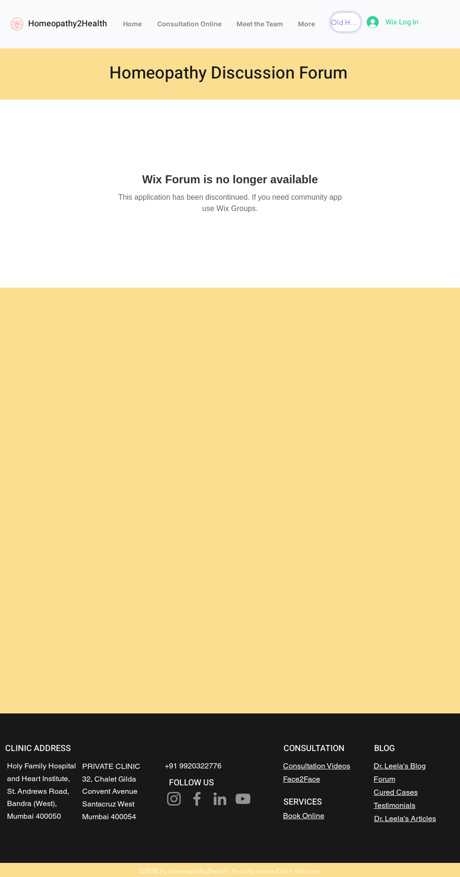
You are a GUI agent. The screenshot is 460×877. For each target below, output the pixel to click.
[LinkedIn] (220, 799)
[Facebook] (197, 799)
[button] (345, 22)
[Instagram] (174, 799)
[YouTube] (243, 799)
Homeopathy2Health (67, 23)
